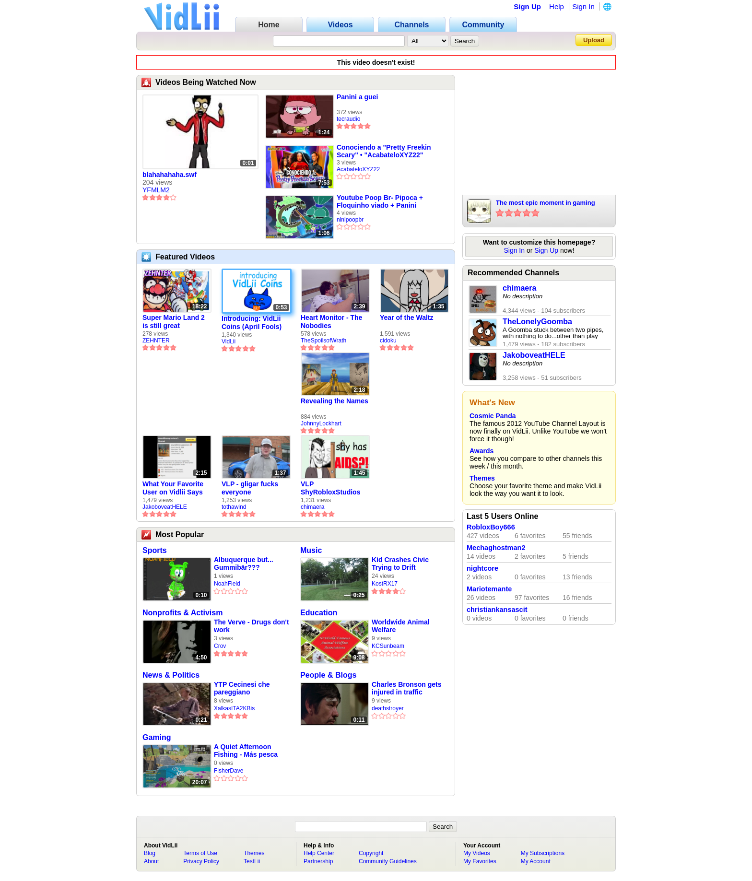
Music (311, 550)
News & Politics (171, 675)
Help (556, 6)
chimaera (312, 507)
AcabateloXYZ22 (358, 169)
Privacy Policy (201, 861)
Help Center (319, 853)
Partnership (318, 861)
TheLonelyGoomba (537, 321)
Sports (154, 550)
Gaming (156, 737)
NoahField (227, 583)
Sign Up (527, 6)
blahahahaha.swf (169, 174)
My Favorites (479, 861)
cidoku (388, 340)
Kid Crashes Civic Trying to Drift (400, 563)
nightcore (482, 568)
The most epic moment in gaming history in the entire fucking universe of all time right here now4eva (550, 203)
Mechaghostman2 (496, 548)
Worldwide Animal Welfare (401, 626)
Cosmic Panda (493, 416)
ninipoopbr (350, 219)
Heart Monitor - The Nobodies (331, 321)
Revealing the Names (334, 401)
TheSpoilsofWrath (323, 340)
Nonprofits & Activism (182, 613)
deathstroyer (388, 708)
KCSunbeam (388, 646)
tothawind (234, 507)
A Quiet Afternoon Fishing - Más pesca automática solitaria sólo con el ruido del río (246, 751)
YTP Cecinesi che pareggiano (242, 688)
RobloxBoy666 (491, 527)
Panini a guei (357, 97)
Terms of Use (200, 853)
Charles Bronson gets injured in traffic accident (406, 688)
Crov (220, 646)
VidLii (228, 341)
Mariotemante (489, 589)
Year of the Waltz (407, 317)
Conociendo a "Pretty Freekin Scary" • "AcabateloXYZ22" (384, 151)
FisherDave (228, 770)
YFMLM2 (156, 190)
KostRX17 (385, 583)
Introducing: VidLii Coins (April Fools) (252, 322)
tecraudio (348, 119)
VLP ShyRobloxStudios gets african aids (330, 488)
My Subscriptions (542, 853)
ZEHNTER (156, 340)
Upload (593, 40)
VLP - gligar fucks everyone (250, 488)
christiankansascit (497, 609)
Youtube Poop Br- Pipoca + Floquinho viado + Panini (380, 201)
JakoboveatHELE (164, 507)
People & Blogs (328, 675)
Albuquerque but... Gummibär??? (243, 563)
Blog (149, 853)
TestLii (252, 861)
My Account (536, 861)
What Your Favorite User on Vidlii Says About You (172, 488)
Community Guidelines (388, 861)
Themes (482, 478)
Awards (482, 451)
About (151, 861)
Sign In (583, 6)
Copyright (371, 853)
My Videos (476, 853)
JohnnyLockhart (321, 423)
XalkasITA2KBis (234, 708)
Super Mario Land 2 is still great (173, 321)
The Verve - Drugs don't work (251, 626)
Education (318, 613)
